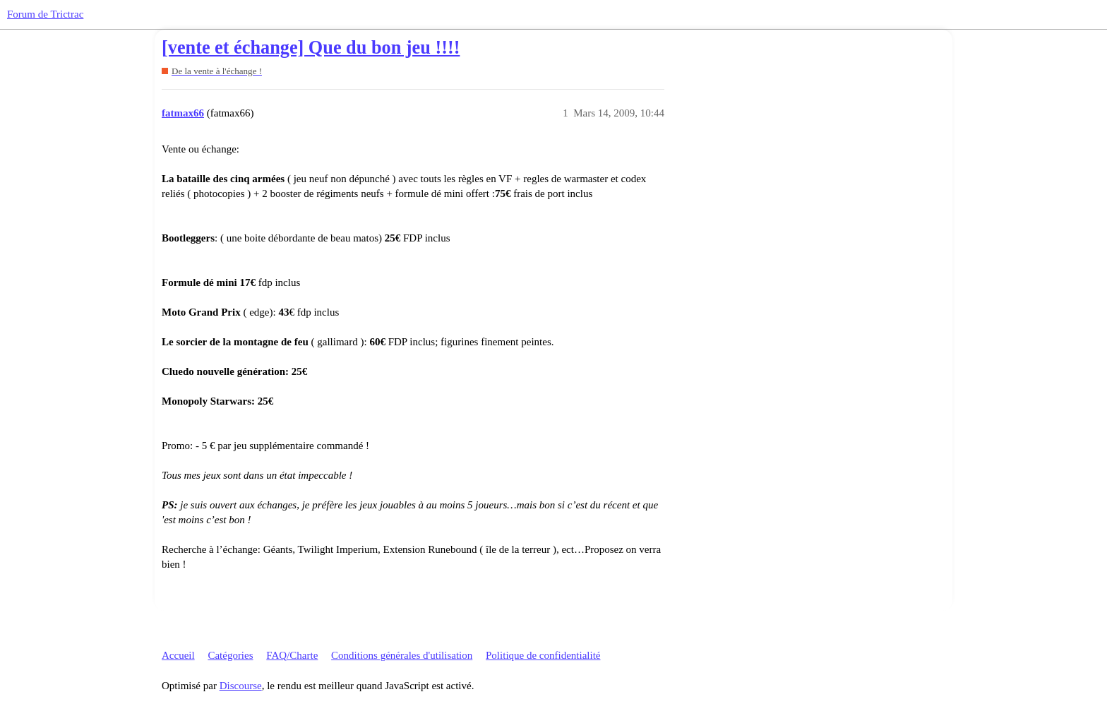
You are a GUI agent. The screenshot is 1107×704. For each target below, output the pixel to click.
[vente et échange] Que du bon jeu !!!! (311, 47)
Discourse (241, 685)
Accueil (178, 655)
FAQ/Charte (292, 655)
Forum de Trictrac (45, 14)
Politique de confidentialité (543, 655)
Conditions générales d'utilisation (401, 655)
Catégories (230, 655)
